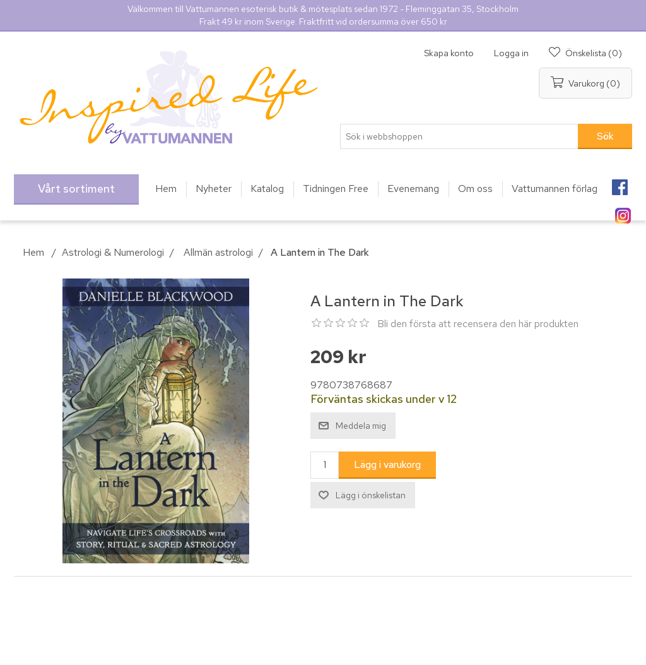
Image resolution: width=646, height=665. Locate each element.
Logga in (511, 53)
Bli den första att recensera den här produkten (477, 323)
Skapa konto (449, 53)
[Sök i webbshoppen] (459, 136)
